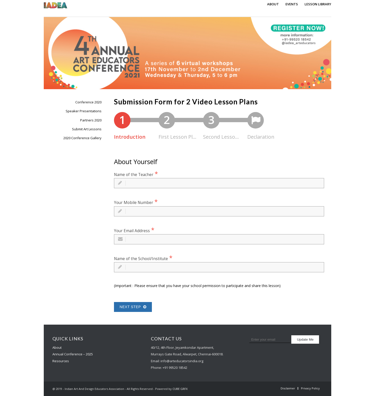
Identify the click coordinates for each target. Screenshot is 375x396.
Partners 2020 (91, 120)
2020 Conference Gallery (82, 138)
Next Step (133, 307)
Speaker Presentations (84, 111)
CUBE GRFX (180, 389)
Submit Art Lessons (87, 129)
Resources (60, 361)
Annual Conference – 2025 (72, 354)
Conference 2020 (88, 102)
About (57, 347)
